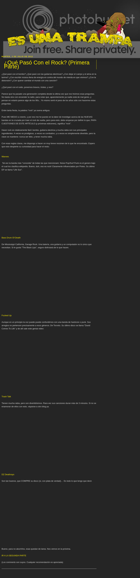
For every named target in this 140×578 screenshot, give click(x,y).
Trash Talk (6, 396)
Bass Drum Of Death (11, 237)
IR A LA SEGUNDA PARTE (14, 555)
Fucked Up (7, 315)
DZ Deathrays (8, 474)
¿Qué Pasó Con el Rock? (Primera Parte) (47, 64)
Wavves (5, 156)
